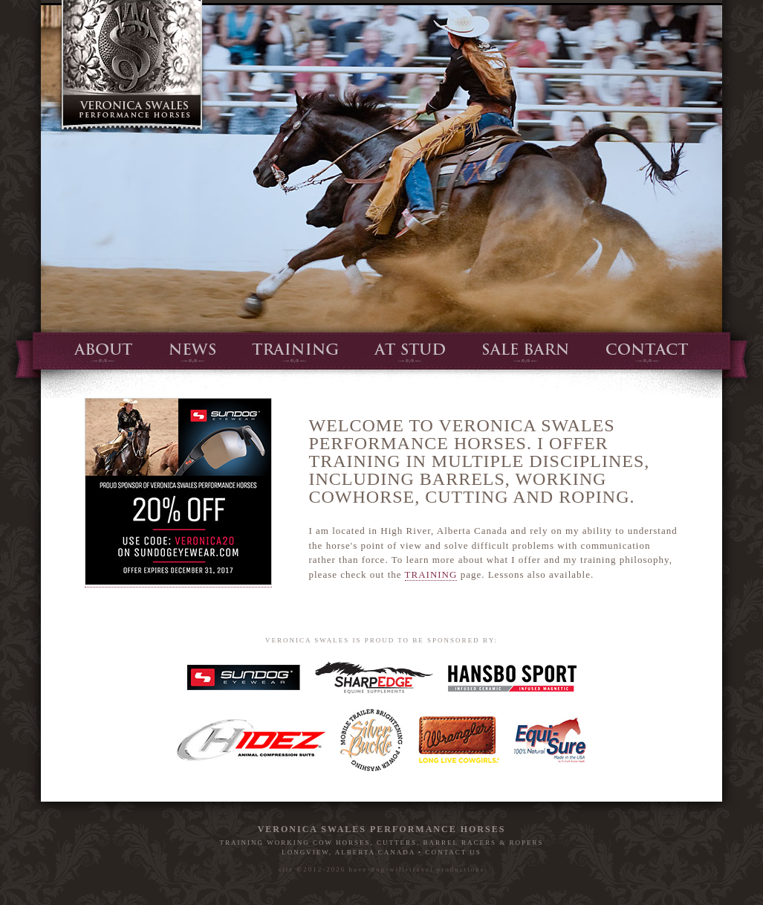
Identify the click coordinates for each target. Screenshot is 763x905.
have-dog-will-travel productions (417, 869)
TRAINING (431, 574)
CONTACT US (453, 852)
